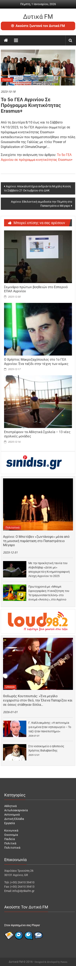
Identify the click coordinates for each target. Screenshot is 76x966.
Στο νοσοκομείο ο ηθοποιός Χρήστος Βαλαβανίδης (46, 748)
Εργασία (9, 823)
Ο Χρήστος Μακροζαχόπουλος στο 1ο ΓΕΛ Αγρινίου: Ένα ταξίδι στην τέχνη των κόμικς (36, 362)
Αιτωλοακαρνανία (16, 810)
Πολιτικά (10, 843)
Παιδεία (6, 79)
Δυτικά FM (38, 16)
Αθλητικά (10, 806)
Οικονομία (11, 834)
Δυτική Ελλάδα (14, 818)
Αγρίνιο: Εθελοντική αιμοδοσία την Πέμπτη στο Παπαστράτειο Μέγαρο (41, 203)
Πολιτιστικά (12, 527)
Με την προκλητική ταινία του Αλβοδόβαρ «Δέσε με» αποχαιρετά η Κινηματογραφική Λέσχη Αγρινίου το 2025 (49, 569)
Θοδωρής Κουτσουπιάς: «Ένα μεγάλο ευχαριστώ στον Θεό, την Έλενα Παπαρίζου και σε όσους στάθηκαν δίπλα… (37, 700)
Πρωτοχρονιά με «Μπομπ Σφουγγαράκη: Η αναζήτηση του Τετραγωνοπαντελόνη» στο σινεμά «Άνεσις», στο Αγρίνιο (48, 593)
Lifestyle (10, 687)
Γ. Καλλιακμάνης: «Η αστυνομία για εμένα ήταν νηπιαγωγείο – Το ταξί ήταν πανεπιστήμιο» (49, 727)
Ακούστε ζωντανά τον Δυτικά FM (38, 26)
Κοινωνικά (11, 830)
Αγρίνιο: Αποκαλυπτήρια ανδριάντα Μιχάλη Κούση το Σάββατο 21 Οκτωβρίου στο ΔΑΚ (37, 188)
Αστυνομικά (12, 814)
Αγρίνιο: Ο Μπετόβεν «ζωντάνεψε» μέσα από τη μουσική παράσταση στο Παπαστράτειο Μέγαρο (36, 541)
